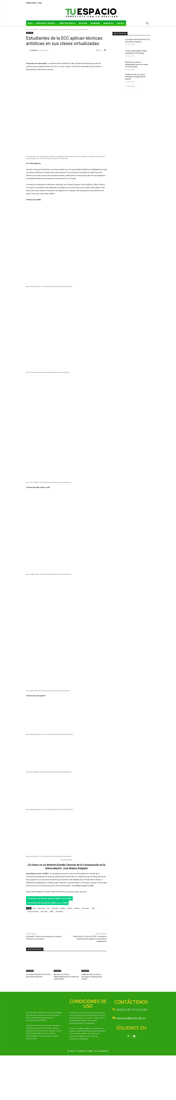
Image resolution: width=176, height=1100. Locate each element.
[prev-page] (27, 1029)
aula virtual (41, 955)
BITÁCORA (34, 30)
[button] (147, 23)
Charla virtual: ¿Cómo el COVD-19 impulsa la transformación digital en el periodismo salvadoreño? (90, 986)
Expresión (55, 955)
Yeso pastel (59, 958)
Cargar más (131, 86)
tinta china (44, 958)
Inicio (28, 30)
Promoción (85, 955)
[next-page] (31, 1029)
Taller (93, 955)
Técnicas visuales (32, 958)
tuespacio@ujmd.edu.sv (131, 1063)
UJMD (51, 958)
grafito (63, 955)
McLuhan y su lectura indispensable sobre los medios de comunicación (136, 64)
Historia (69, 955)
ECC (48, 955)
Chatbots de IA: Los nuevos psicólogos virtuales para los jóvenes (135, 77)
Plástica (77, 955)
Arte (34, 955)
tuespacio (34, 50)
